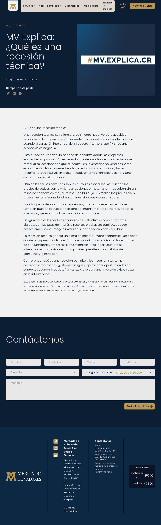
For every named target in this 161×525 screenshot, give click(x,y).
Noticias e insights (107, 6)
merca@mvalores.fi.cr (106, 466)
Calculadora (91, 5)
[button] (29, 6)
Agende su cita (142, 5)
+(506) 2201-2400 (103, 472)
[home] (13, 6)
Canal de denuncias (70, 509)
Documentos (72, 5)
